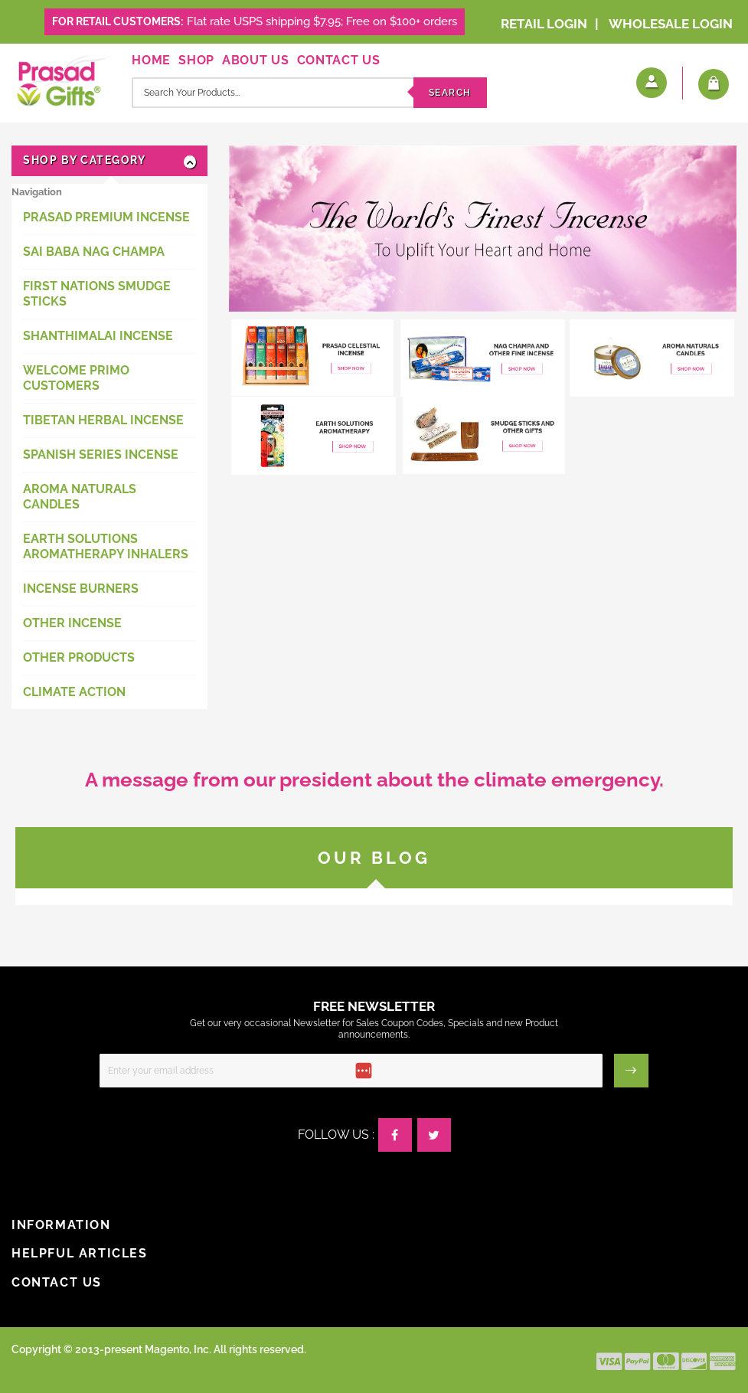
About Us (255, 60)
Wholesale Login (671, 23)
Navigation (36, 192)
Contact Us (339, 60)
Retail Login (544, 23)
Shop (196, 60)
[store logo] (62, 78)
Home (151, 60)
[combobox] (309, 92)
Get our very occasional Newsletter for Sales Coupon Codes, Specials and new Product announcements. (374, 1028)
